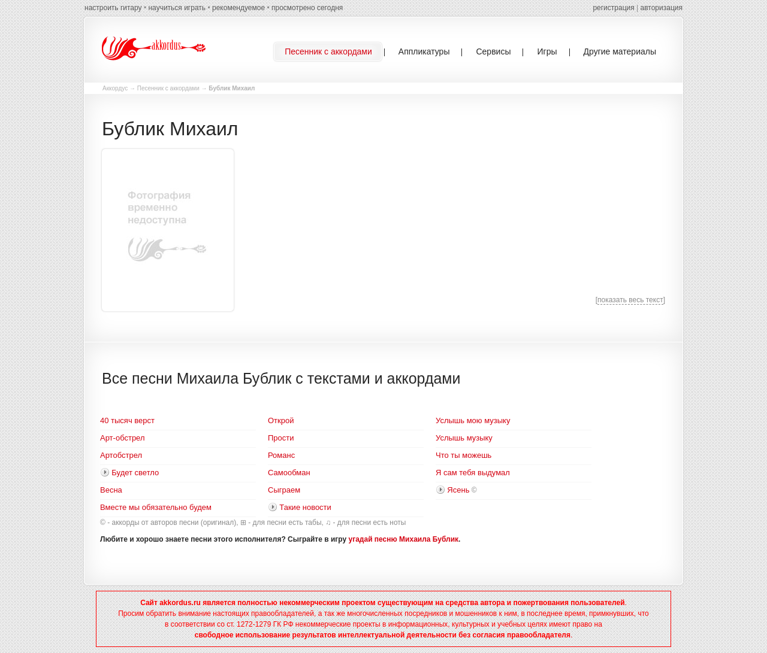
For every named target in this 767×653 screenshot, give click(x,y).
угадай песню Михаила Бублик (404, 539)
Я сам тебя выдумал (473, 472)
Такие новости (305, 507)
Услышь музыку (464, 437)
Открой (281, 420)
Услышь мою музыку (473, 420)
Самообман (289, 472)
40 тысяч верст (127, 420)
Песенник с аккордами (168, 88)
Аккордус (115, 88)
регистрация (613, 8)
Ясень (458, 489)
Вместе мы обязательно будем (156, 507)
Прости (281, 437)
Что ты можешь (463, 455)
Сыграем (284, 489)
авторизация (662, 8)
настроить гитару (113, 8)
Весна (111, 489)
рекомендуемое (238, 8)
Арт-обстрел (122, 437)
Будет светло (135, 472)
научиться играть (177, 8)
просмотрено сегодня (307, 8)
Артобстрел (121, 455)
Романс (281, 455)
